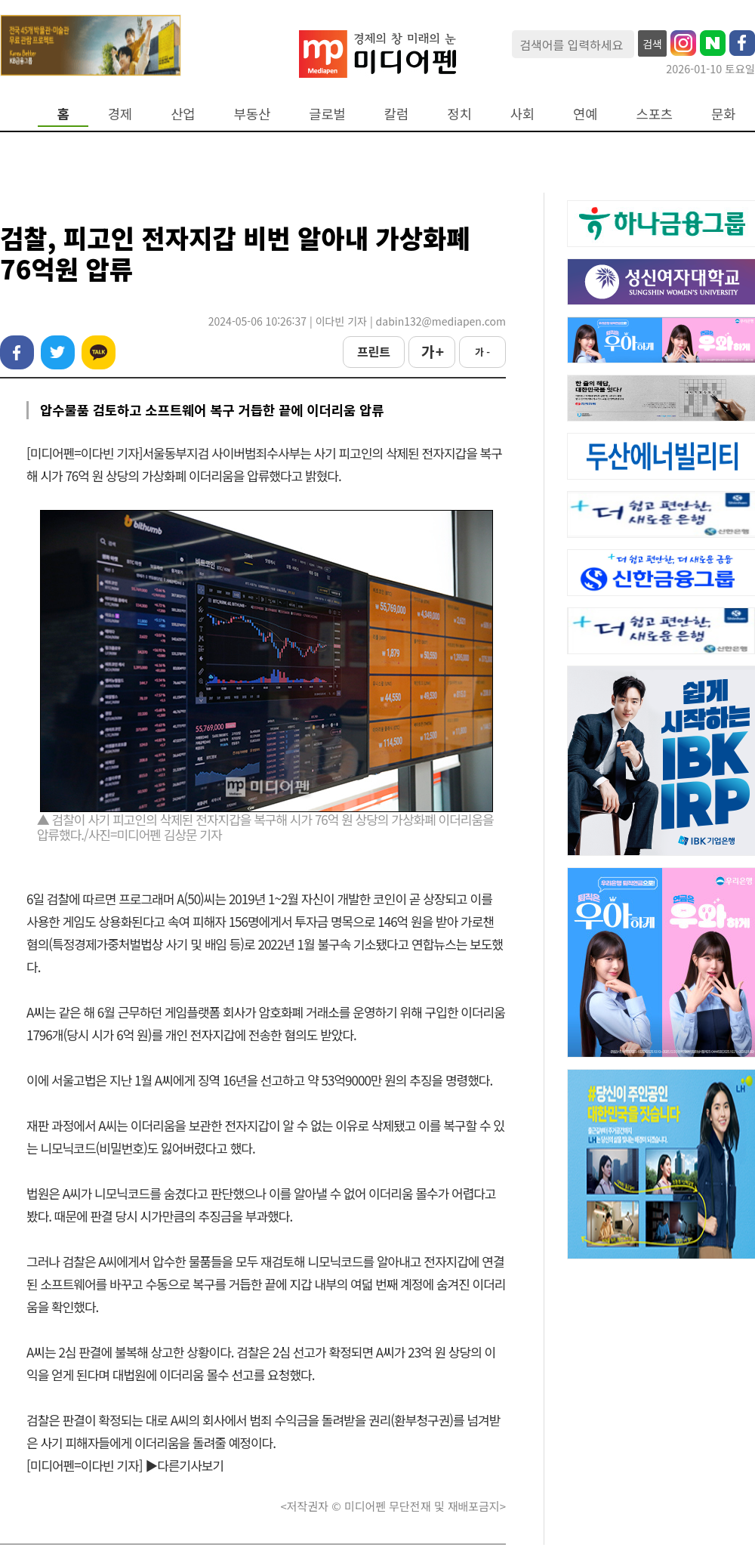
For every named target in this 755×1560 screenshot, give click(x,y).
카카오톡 (99, 352)
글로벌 (327, 113)
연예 (585, 113)
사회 (522, 113)
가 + (431, 351)
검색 (652, 43)
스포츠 (654, 113)
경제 (120, 113)
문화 (723, 113)
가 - (482, 351)
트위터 (58, 352)
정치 (459, 113)
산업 (183, 113)
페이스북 (17, 352)
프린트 (373, 351)
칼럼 (396, 113)
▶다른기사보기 (184, 1465)
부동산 (252, 113)
